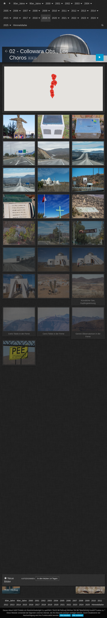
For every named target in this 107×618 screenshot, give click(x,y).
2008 (35, 11)
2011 (64, 11)
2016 (15, 18)
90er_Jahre (35, 3)
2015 (5, 18)
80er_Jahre (19, 3)
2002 (67, 3)
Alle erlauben (65, 615)
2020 (54, 18)
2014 (93, 11)
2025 (5, 25)
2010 (54, 11)
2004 (86, 3)
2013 (83, 11)
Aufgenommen (28, 579)
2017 (25, 18)
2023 (83, 18)
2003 (77, 3)
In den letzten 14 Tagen (47, 578)
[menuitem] (4, 3)
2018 (35, 18)
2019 (44, 18)
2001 (57, 3)
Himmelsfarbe (20, 25)
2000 (48, 3)
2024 (93, 18)
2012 (73, 11)
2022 (73, 18)
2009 (44, 11)
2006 (15, 11)
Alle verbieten (77, 615)
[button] (52, 95)
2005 (5, 11)
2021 (64, 18)
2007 (25, 11)
